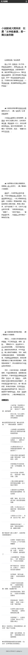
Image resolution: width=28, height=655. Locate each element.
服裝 (3, 198)
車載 (10, 123)
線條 (4, 215)
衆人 (21, 83)
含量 (4, 389)
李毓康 (3, 114)
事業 (18, 196)
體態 (4, 70)
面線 (23, 386)
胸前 (12, 196)
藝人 (6, 64)
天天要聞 (4, 1)
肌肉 (10, 358)
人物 (21, 67)
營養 (7, 384)
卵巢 (20, 108)
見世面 (7, 131)
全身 (21, 78)
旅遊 (24, 75)
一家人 (8, 186)
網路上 (16, 215)
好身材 (21, 80)
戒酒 (15, 342)
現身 (14, 78)
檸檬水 (17, 378)
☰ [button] (26, 1)
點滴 (3, 78)
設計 (10, 198)
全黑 (18, 193)
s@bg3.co (19, 651)
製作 (17, 376)
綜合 (15, 60)
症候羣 (24, 108)
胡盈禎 (14, 64)
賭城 (17, 78)
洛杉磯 (5, 75)
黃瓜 (7, 378)
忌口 (3, 347)
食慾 (14, 392)
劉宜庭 (10, 60)
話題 (18, 67)
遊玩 (7, 126)
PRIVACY (13, 651)
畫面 (6, 193)
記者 (6, 60)
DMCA (7, 651)
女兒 (14, 72)
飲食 (17, 344)
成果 (7, 67)
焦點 (4, 86)
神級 (4, 83)
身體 (23, 392)
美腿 (7, 83)
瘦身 (4, 67)
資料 (17, 111)
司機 (4, 123)
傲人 (15, 196)
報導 (18, 60)
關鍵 (4, 342)
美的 (21, 209)
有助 (23, 376)
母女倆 (10, 118)
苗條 (12, 70)
